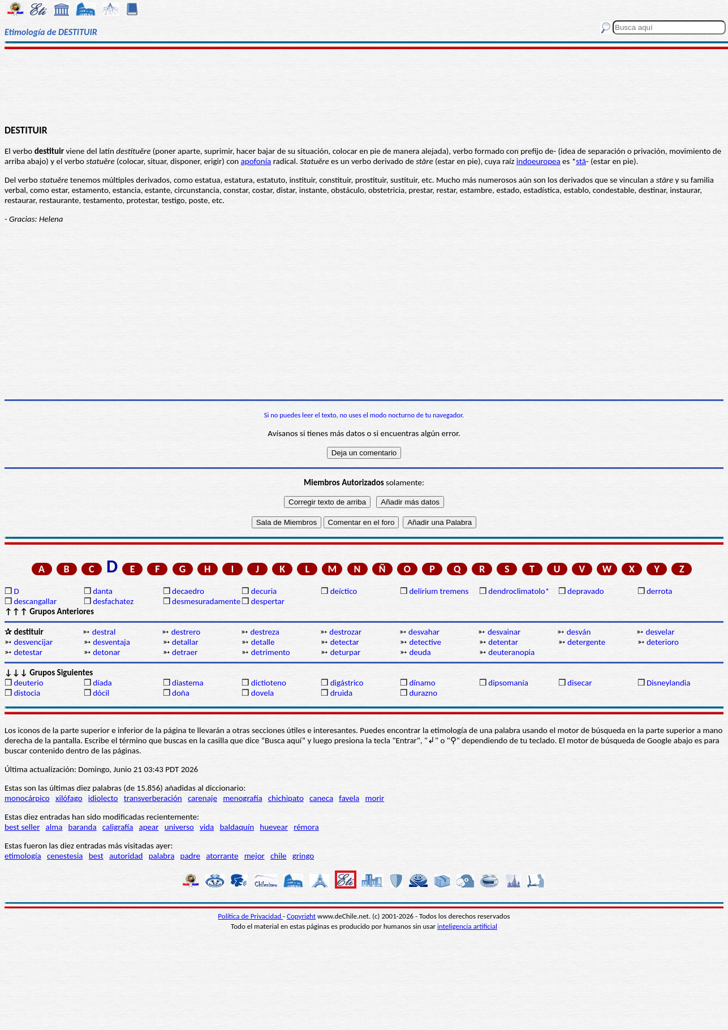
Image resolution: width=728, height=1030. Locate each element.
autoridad (126, 856)
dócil (101, 693)
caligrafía (117, 827)
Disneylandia (669, 683)
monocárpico (27, 798)
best (96, 856)
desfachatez (113, 601)
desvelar (660, 632)
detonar (106, 652)
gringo (303, 856)
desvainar (504, 632)
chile (278, 856)
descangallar (35, 601)
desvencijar (33, 642)
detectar (344, 642)
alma (54, 827)
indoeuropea (538, 161)
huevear (274, 827)
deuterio (28, 683)
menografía (242, 798)
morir (374, 798)
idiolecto (103, 798)
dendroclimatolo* (518, 591)
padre (190, 856)
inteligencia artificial (467, 926)
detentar (503, 642)
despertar (268, 601)
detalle (263, 642)
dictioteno (268, 683)
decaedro (188, 591)
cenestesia (65, 856)
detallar (185, 642)
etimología (23, 856)
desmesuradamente (206, 601)
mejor (254, 856)
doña (180, 693)
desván (579, 632)
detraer (184, 652)
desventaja (111, 642)
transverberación (153, 798)
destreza (264, 632)
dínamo (422, 683)
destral (104, 632)
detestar (28, 652)
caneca (321, 798)
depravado (585, 591)
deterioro (663, 642)
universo (179, 827)
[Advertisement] (364, 86)
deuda (419, 652)
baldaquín (236, 827)
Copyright (301, 916)
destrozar (345, 632)
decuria (264, 591)
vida (207, 827)
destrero (185, 632)
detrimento (270, 652)
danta (103, 591)
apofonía (256, 161)
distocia (27, 693)
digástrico (347, 683)
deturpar (345, 652)
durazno (423, 693)
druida (341, 693)
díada (102, 683)
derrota (660, 591)
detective (425, 642)
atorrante (222, 856)
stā (581, 161)
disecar (579, 683)
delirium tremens (438, 591)
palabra (162, 856)
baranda (82, 827)
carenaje (202, 798)
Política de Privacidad (250, 916)
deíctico (343, 591)
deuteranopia (511, 652)
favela (349, 798)
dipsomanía (508, 683)
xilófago (69, 798)
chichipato (286, 798)
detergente (586, 642)
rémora (306, 827)
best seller (22, 827)
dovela (262, 693)
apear (149, 827)
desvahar (424, 632)
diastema (188, 683)
